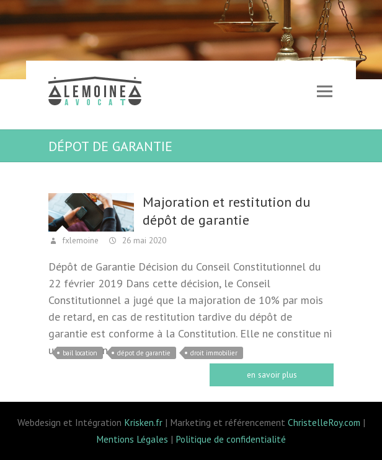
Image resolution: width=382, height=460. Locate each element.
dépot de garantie (144, 353)
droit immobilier (214, 353)
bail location (80, 353)
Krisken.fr (143, 422)
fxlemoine (79, 240)
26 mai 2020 (143, 240)
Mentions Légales (132, 439)
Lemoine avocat (94, 93)
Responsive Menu (324, 91)
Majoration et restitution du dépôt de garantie (226, 210)
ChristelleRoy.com (324, 422)
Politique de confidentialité (230, 439)
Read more (272, 374)
